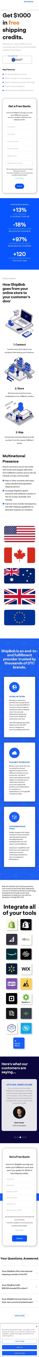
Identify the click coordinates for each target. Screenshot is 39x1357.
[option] (19, 1105)
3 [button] (20, 1137)
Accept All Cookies (19, 1353)
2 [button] (18, 1137)
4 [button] (23, 1137)
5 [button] (25, 1137)
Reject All (19, 1347)
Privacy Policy (19, 178)
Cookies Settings (19, 1341)
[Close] (36, 1326)
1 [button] (15, 1137)
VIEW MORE (19, 1315)
